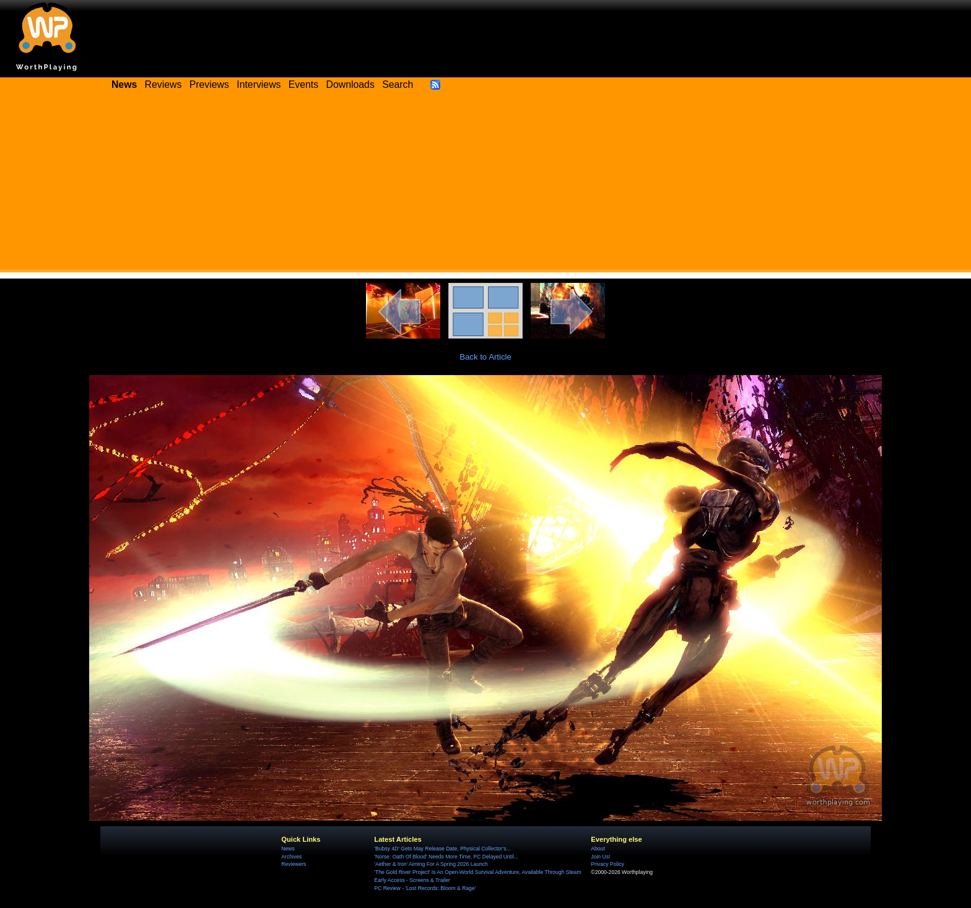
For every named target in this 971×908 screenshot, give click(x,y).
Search (397, 84)
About (597, 848)
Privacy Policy (607, 864)
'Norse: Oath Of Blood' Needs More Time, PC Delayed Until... (446, 857)
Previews (209, 84)
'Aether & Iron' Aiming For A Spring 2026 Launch (431, 864)
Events (303, 84)
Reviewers (293, 864)
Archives (291, 857)
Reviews (163, 84)
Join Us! (600, 857)
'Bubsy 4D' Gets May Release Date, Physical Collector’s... (442, 848)
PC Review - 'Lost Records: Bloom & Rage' (425, 888)
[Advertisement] (485, 185)
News (287, 848)
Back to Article (485, 356)
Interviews (259, 84)
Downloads (350, 84)
